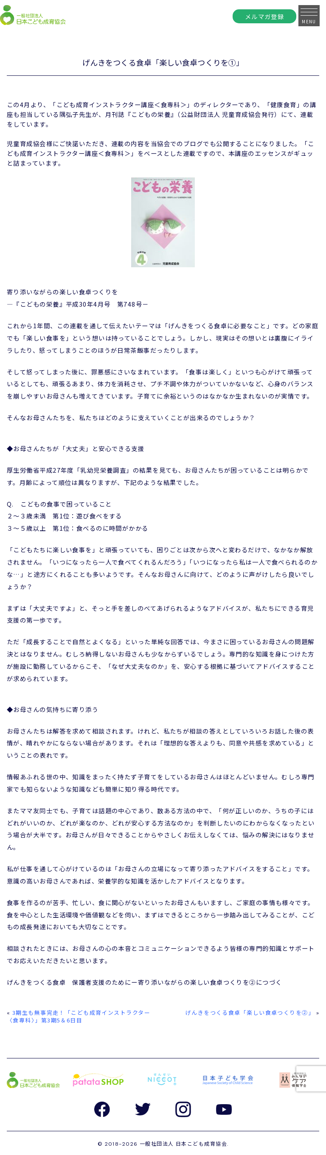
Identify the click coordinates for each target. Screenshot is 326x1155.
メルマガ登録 (264, 16)
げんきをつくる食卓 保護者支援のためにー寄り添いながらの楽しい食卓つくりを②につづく (144, 982)
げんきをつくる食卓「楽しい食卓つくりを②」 (249, 1012)
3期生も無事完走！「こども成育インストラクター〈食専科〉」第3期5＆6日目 (78, 1016)
